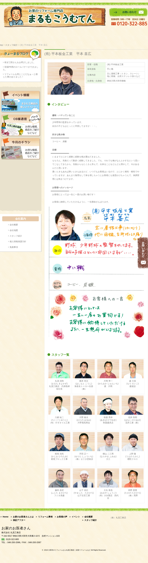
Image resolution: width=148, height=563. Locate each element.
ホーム (4, 35)
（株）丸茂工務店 (118, 517)
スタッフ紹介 (102, 35)
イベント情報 (83, 35)
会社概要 (14, 224)
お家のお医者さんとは (20, 35)
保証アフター (122, 35)
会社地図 (14, 230)
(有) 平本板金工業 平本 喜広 (67, 54)
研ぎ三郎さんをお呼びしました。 (20, 62)
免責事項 (14, 247)
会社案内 (140, 35)
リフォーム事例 (43, 35)
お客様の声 (64, 35)
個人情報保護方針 (18, 241)
